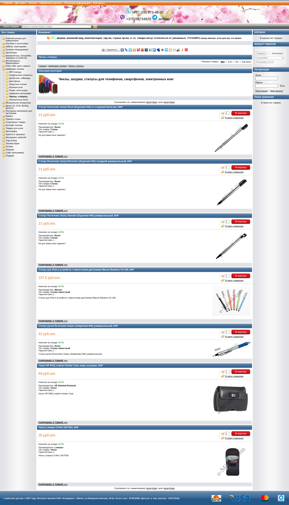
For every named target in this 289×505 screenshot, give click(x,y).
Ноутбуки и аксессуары (17, 43)
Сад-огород (11, 140)
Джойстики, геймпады (19, 78)
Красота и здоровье (15, 134)
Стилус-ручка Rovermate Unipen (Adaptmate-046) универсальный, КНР (78, 326)
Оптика (9, 146)
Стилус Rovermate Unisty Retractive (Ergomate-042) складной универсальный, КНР (85, 161)
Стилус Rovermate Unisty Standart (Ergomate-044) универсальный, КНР (79, 215)
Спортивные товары (15, 122)
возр (149, 102)
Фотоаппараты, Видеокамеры (13, 62)
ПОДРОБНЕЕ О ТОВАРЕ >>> (53, 156)
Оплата (32, 3)
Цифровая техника (15, 69)
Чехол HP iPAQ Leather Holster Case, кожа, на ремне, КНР (71, 365)
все (223, 61)
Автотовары (11, 131)
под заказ (246, 62)
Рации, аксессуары (18, 90)
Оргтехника (11, 52)
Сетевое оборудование (17, 49)
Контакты (98, 3)
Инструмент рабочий (16, 137)
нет (237, 62)
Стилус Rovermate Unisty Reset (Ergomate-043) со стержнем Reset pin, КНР (81, 107)
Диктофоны (14, 81)
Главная (7, 3)
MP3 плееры (15, 72)
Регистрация (261, 91)
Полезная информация (77, 3)
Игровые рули (16, 87)
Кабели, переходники (16, 46)
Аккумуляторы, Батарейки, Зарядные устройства (18, 56)
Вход (282, 86)
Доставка (20, 3)
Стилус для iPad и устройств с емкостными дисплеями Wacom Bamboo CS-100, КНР (86, 269)
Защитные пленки (18, 84)
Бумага (9, 116)
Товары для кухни (14, 128)
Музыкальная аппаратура (18, 103)
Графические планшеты (20, 75)
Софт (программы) (15, 152)
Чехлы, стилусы (18, 96)
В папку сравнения (234, 118)
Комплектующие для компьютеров (16, 39)
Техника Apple (12, 143)
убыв (154, 102)
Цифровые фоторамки (20, 93)
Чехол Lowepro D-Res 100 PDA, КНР (59, 427)
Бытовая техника (14, 125)
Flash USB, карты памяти (18, 66)
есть (230, 62)
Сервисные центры (50, 3)
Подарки (10, 155)
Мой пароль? (277, 91)
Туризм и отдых (13, 119)
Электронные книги (18, 99)
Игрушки (10, 149)
